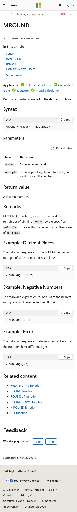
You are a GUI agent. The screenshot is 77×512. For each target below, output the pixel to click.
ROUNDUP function (24, 396)
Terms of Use (48, 501)
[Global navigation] (4, 5)
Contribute (9, 495)
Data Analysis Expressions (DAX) (32, 14)
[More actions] (70, 14)
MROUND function (23, 407)
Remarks (11, 63)
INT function (19, 413)
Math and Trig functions (27, 385)
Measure (23, 90)
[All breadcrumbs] (6, 14)
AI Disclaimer (11, 489)
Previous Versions (33, 489)
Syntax (10, 53)
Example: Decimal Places (20, 69)
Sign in (70, 5)
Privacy (25, 495)
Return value (13, 58)
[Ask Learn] (63, 14)
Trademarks (10, 506)
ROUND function (22, 391)
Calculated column (38, 85)
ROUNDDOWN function (27, 402)
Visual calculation (48, 90)
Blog (51, 489)
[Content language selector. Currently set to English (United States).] (21, 471)
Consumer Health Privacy (18, 501)
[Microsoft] (38, 5)
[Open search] (60, 5)
